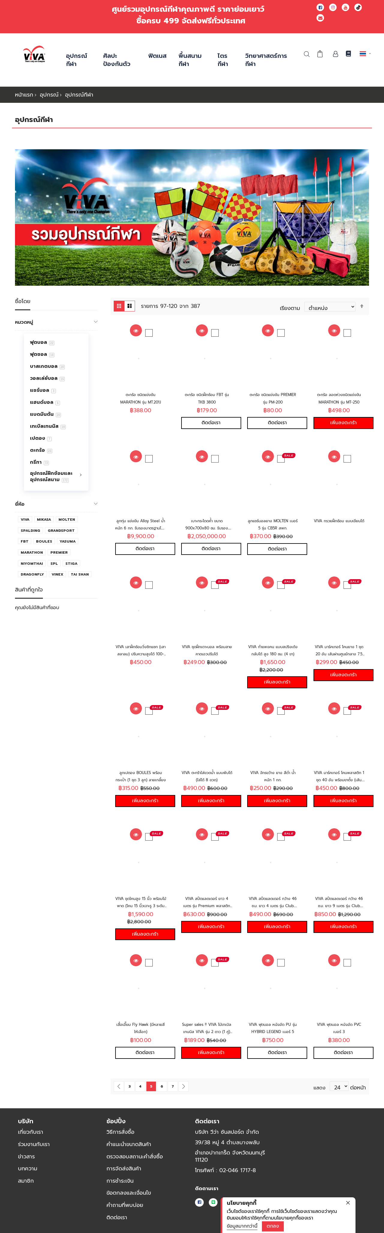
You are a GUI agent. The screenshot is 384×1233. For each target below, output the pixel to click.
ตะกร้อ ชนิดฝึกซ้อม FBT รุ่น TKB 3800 (206, 398)
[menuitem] (56, 342)
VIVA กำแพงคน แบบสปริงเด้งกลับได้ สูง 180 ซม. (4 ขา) (273, 653)
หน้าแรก (24, 95)
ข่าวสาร (26, 1156)
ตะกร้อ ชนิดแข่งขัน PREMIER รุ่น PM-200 (272, 398)
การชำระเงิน (120, 1180)
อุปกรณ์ (49, 95)
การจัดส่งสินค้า (123, 1168)
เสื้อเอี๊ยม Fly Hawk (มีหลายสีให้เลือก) (140, 1027)
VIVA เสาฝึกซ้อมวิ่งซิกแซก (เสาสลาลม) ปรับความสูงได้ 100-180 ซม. (141, 653)
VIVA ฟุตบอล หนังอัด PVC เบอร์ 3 (339, 1027)
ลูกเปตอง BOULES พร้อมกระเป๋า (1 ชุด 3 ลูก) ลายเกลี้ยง (140, 780)
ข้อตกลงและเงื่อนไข (128, 1192)
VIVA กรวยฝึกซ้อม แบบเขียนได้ (339, 524)
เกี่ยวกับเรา (30, 1131)
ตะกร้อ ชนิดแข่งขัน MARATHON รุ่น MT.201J (141, 401)
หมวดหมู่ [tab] (24, 322)
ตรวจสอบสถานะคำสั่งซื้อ (134, 1156)
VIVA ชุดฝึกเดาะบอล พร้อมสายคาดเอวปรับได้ (206, 649)
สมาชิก (26, 1180)
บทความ (27, 1168)
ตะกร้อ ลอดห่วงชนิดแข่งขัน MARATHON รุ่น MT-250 (339, 401)
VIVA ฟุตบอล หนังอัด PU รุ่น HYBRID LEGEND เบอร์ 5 (273, 1031)
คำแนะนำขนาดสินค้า (128, 1144)
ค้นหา (307, 54)
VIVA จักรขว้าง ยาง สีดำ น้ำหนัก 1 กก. (273, 776)
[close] (348, 1202)
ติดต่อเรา (116, 1216)
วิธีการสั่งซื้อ (120, 1131)
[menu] (56, 412)
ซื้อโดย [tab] (22, 301)
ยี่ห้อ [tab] (20, 504)
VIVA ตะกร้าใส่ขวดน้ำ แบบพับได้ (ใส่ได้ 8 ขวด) (207, 776)
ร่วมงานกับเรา (34, 1144)
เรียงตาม (290, 307)
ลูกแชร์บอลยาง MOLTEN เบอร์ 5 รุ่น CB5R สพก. (273, 527)
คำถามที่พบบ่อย (124, 1204)
